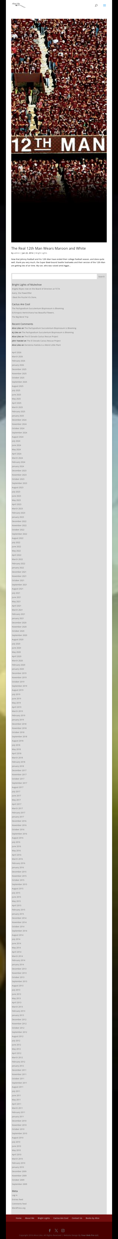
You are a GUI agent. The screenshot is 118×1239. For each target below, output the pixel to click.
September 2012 (19, 1032)
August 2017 (17, 787)
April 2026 (16, 352)
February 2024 (18, 462)
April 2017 (16, 804)
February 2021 (18, 614)
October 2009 (18, 1180)
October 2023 (18, 479)
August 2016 (17, 838)
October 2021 (18, 580)
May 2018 (16, 749)
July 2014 (16, 939)
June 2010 (16, 1146)
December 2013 (19, 968)
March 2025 (17, 407)
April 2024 (16, 453)
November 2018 (19, 728)
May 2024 (16, 449)
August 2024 (17, 437)
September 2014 (19, 930)
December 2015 (19, 871)
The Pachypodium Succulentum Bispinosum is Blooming (38, 308)
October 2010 (18, 1129)
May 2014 (16, 947)
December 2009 (19, 1171)
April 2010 (16, 1154)
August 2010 (17, 1137)
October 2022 (18, 529)
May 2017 (16, 800)
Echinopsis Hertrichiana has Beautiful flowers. (33, 312)
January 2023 (18, 517)
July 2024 (16, 441)
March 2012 (17, 1057)
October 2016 (18, 829)
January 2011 (18, 1116)
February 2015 (18, 909)
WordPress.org (18, 1208)
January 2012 (18, 1065)
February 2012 (18, 1061)
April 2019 (16, 707)
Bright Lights (41, 253)
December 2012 (19, 1019)
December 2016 (19, 821)
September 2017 (19, 783)
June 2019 (16, 698)
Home (18, 1218)
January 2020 (18, 669)
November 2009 (19, 1175)
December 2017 (19, 770)
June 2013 (16, 994)
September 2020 (19, 635)
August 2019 (17, 690)
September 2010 (19, 1133)
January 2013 (18, 1015)
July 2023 (16, 491)
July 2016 (16, 842)
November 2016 (19, 825)
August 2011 (17, 1087)
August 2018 (17, 740)
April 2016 (16, 855)
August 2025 (17, 386)
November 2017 (19, 774)
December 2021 (19, 572)
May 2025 (16, 398)
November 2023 (19, 475)
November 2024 (19, 424)
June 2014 (16, 943)
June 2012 (16, 1044)
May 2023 (16, 500)
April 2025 (16, 403)
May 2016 (16, 850)
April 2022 (16, 555)
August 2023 (17, 487)
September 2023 (19, 483)
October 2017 (18, 778)
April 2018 (16, 753)
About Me (29, 1218)
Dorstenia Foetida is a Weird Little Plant (42, 345)
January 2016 (18, 867)
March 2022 (17, 559)
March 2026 (17, 356)
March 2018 (17, 757)
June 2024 (16, 445)
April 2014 (16, 952)
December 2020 (19, 622)
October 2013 (18, 977)
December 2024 (19, 420)
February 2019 (18, 715)
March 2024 (17, 458)
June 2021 (16, 597)
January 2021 (18, 618)
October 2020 (18, 631)
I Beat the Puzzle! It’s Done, (24, 297)
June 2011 (16, 1095)
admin (17, 253)
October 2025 (18, 377)
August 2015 (17, 888)
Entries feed (17, 1199)
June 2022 (16, 546)
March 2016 (17, 859)
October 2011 (18, 1078)
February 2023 (18, 512)
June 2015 (16, 897)
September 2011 (19, 1082)
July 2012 (16, 1040)
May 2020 (16, 652)
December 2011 (19, 1070)
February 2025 (18, 411)
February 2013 (18, 1011)
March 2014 (17, 956)
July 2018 (16, 745)
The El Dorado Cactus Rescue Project (41, 336)
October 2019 (18, 681)
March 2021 (17, 610)
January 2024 (18, 466)
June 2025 (16, 394)
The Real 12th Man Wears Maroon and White (48, 248)
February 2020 (18, 665)
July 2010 (16, 1142)
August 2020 (17, 639)
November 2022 (19, 525)
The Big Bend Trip (20, 317)
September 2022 (19, 534)
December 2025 (19, 369)
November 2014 (19, 922)
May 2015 (16, 901)
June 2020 (16, 648)
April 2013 (16, 1002)
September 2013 (19, 981)
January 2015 (18, 914)
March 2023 (17, 508)
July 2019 (16, 694)
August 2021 (17, 588)
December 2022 (19, 521)
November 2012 (19, 1023)
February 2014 (18, 960)
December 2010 (19, 1120)
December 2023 (19, 470)
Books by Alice (92, 1218)
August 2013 (17, 985)
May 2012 (16, 1049)
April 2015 (16, 905)
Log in (14, 1195)
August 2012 (17, 1036)
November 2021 (19, 576)
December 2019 (19, 673)
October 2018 (18, 732)
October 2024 (18, 428)
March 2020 (17, 660)
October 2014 (18, 926)
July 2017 (16, 791)
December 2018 (19, 724)
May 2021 (16, 601)
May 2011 (16, 1099)
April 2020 (16, 656)
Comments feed (19, 1203)
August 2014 (17, 935)
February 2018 (18, 762)
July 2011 (16, 1091)
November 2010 (19, 1125)
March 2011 (17, 1108)
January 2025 (18, 415)
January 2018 (18, 766)
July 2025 (16, 390)
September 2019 (19, 686)
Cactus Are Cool (60, 1218)
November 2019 (19, 677)
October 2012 (18, 1028)
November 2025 (19, 373)
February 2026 (18, 360)
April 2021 (16, 605)
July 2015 (16, 892)
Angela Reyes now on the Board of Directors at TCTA (36, 288)
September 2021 (19, 584)
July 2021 (16, 593)
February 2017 (18, 812)
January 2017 (18, 816)
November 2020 (19, 626)
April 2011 (16, 1104)
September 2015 (19, 884)
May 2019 (16, 702)
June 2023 (16, 496)
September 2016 (19, 833)
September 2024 (19, 432)
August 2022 (17, 538)
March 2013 (17, 1006)
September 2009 (19, 1184)
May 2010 (16, 1150)
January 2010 (18, 1167)
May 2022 (16, 550)
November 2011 (19, 1074)
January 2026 (18, 365)
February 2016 (18, 863)
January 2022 (18, 567)
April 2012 (16, 1053)
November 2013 (19, 973)
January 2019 (18, 719)
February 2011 (18, 1112)
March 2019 (17, 711)
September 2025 (19, 382)
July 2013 (16, 990)
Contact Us (77, 1218)
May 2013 (16, 998)
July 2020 (16, 643)
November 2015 (19, 876)
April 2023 (16, 504)
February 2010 (18, 1163)
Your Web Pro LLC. (90, 1235)
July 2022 (16, 542)
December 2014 (19, 918)
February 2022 (18, 563)
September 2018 (19, 736)
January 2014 (18, 964)
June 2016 (16, 846)
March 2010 (17, 1158)
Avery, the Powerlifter (22, 293)
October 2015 (18, 880)
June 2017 (16, 795)
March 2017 (17, 808)
